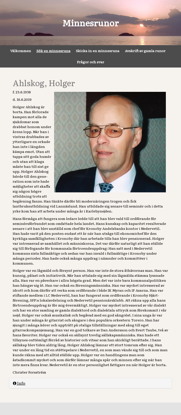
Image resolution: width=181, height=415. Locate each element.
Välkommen (20, 50)
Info (19, 383)
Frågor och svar (90, 61)
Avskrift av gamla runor (145, 50)
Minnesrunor (90, 22)
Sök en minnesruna (53, 50)
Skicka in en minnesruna (97, 50)
